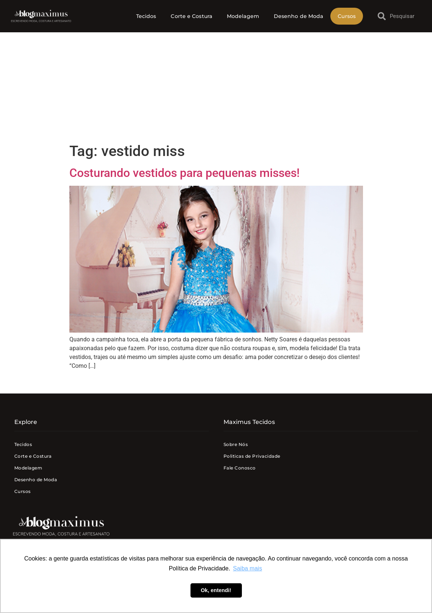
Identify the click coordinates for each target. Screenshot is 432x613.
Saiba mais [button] (247, 568)
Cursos (347, 16)
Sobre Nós (236, 444)
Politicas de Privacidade (252, 456)
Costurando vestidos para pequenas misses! (184, 173)
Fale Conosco (240, 468)
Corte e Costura (191, 16)
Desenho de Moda (298, 16)
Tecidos (146, 16)
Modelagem (243, 16)
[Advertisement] (216, 87)
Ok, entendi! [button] (216, 590)
